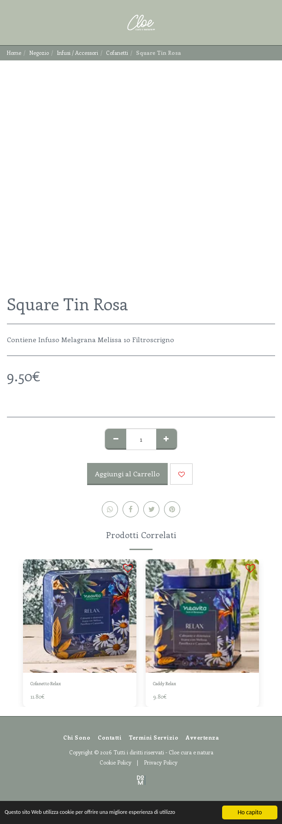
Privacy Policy (160, 762)
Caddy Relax (164, 683)
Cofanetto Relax (45, 683)
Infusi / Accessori (77, 52)
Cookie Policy (115, 762)
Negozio (39, 52)
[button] (10, 22)
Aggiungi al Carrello (127, 473)
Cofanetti (117, 52)
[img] (79, 616)
